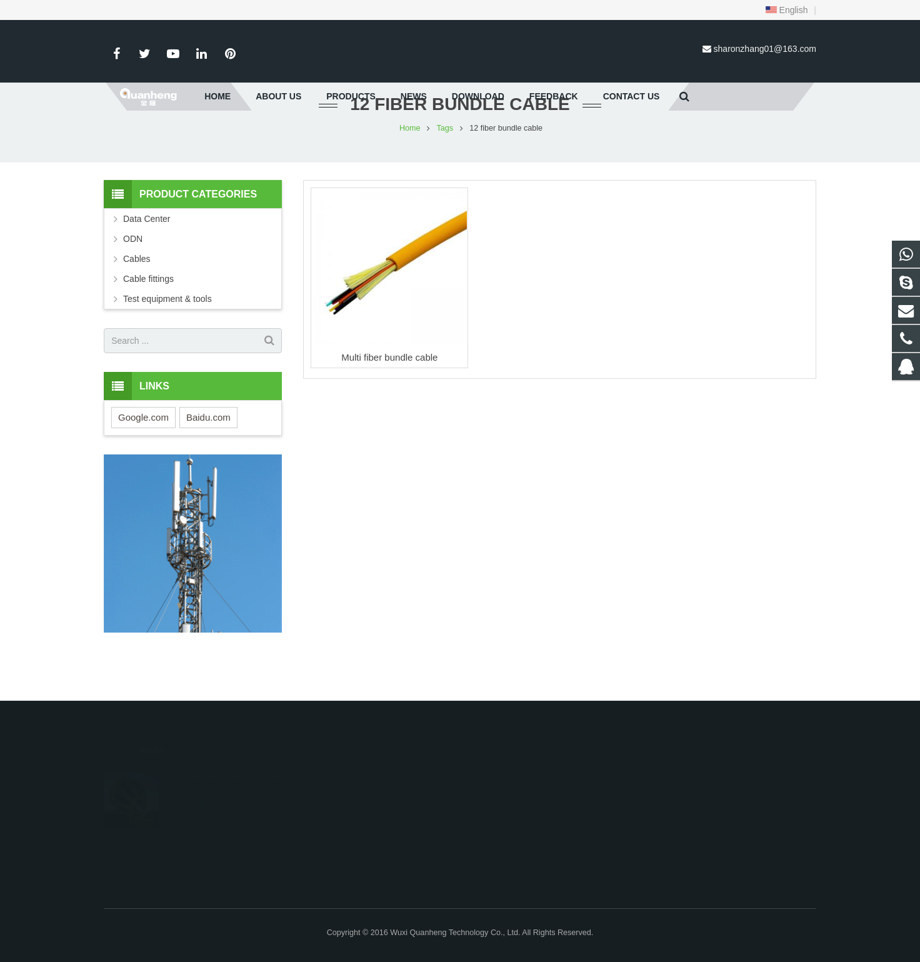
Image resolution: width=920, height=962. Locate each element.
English (787, 10)
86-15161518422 (634, 813)
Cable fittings (148, 317)
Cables (137, 297)
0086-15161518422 (639, 795)
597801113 (626, 777)
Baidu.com (208, 454)
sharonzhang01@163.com (765, 49)
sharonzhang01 (632, 849)
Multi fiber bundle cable (389, 394)
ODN (132, 277)
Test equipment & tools (167, 337)
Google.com (143, 454)
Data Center (146, 257)
